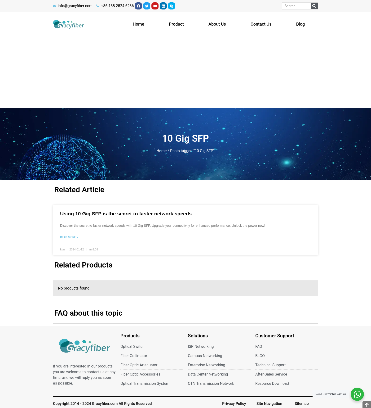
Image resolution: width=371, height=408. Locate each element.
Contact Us (261, 24)
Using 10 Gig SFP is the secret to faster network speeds (126, 213)
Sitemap (302, 403)
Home (138, 24)
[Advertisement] (185, 72)
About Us (217, 24)
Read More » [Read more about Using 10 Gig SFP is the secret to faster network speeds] (69, 237)
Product (176, 24)
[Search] (314, 6)
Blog (300, 24)
